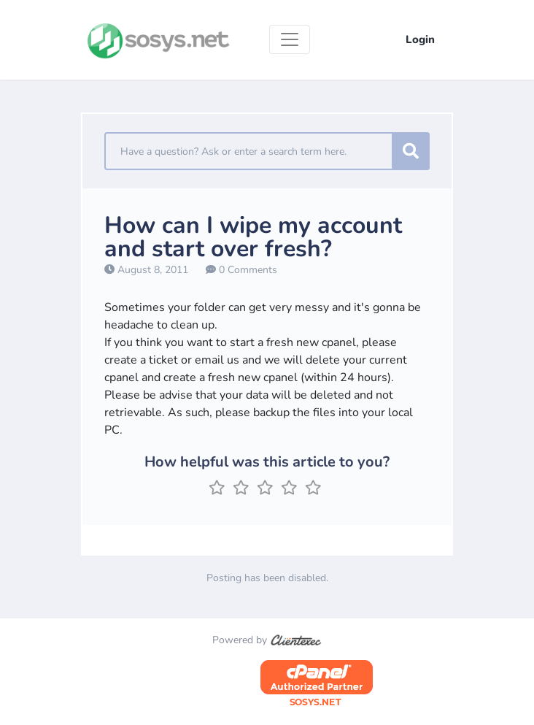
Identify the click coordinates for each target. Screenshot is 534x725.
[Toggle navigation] (289, 39)
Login (420, 39)
